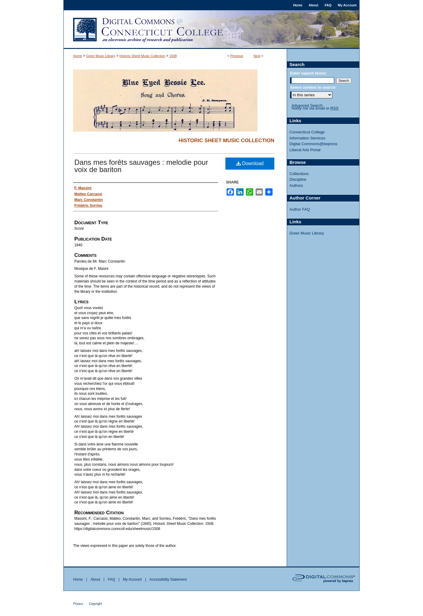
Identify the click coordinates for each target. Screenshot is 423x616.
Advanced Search (307, 105)
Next (256, 56)
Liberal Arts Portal (305, 150)
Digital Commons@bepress (313, 144)
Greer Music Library (100, 56)
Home (77, 56)
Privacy (78, 603)
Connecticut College (307, 132)
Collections (299, 173)
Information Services (307, 138)
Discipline (297, 179)
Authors (296, 185)
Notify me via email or (315, 108)
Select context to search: (313, 87)
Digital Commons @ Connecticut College (211, 29)
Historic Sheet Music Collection (142, 56)
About (95, 579)
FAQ (111, 579)
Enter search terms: (308, 73)
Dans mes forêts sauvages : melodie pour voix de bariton (141, 166)
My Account (132, 579)
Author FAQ (299, 209)
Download (250, 163)
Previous (236, 56)
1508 (173, 56)
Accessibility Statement (168, 579)
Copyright (95, 603)
